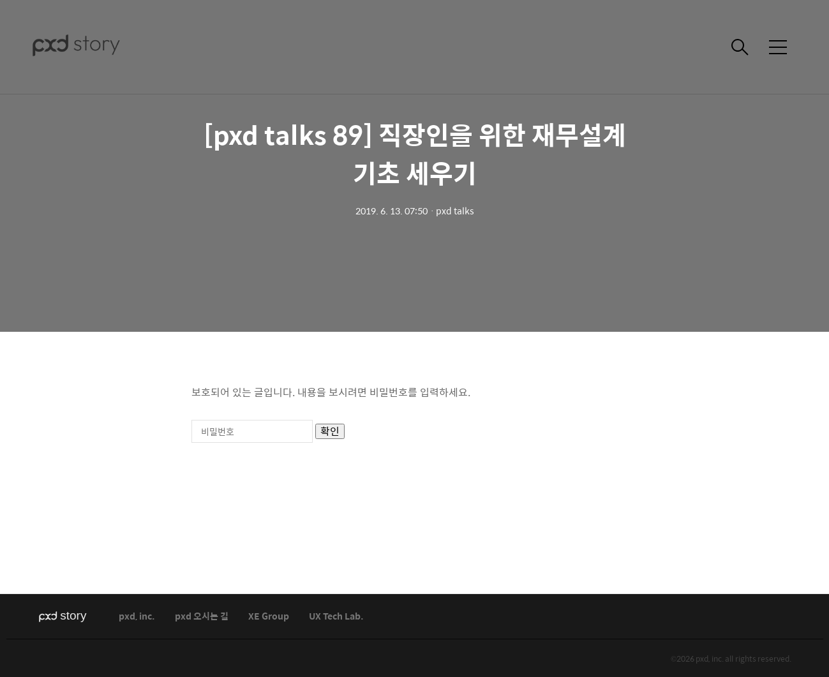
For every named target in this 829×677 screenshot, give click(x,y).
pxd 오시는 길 (201, 617)
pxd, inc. (137, 617)
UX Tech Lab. (336, 617)
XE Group (268, 617)
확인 (330, 431)
